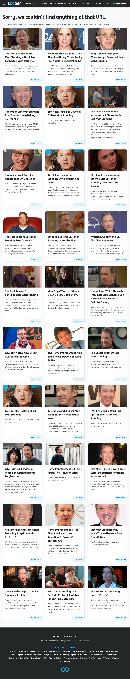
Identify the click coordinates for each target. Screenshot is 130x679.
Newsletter (119, 4)
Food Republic (64, 651)
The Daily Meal (70, 658)
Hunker (28, 655)
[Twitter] (92, 4)
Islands (37, 655)
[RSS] (108, 4)
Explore (43, 651)
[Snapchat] (104, 4)
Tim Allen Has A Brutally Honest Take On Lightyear (20, 177)
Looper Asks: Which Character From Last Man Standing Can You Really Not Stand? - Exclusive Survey (107, 296)
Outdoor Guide (96, 655)
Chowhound (21, 651)
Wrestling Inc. (65, 661)
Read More (35, 80)
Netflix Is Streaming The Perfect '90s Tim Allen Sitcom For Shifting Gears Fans (64, 595)
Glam (91, 651)
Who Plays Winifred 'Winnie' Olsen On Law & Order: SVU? (64, 293)
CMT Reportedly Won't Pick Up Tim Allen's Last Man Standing (105, 414)
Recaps (72, 3)
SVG (44, 658)
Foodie (52, 651)
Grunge (99, 651)
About (56, 636)
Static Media (52, 641)
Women (115, 658)
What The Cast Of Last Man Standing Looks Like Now (63, 238)
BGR (11, 651)
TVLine (106, 658)
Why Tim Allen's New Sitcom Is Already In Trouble (21, 354)
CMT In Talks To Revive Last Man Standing (20, 412)
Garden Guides (80, 651)
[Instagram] (96, 4)
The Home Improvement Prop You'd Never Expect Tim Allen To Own (65, 356)
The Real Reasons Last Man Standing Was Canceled (20, 238)
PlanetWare (111, 655)
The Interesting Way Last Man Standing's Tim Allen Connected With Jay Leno (20, 57)
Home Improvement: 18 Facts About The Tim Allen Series (65, 470)
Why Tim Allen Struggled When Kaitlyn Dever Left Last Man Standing (107, 57)
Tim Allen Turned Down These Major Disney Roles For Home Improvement (107, 472)
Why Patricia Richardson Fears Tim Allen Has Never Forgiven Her (20, 472)
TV (51, 3)
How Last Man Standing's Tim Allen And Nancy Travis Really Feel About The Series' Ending (65, 57)
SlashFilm (24, 658)
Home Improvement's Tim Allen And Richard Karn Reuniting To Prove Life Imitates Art (63, 535)
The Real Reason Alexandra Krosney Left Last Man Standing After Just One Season (106, 180)
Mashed (57, 655)
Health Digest (111, 651)
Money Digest (69, 655)
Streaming (60, 3)
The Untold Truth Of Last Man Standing (104, 354)
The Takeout (95, 658)
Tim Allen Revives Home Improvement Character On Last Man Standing (106, 115)
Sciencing (13, 658)
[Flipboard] (100, 4)
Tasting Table (54, 658)
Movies (43, 3)
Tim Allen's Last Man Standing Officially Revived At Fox (63, 178)
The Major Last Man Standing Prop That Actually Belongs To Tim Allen (22, 115)
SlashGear (35, 658)
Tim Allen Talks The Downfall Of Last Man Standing (64, 113)
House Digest (17, 655)
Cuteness (33, 651)
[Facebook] (84, 4)
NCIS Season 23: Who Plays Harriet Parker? (105, 593)
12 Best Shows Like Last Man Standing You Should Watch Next (64, 414)
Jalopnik (47, 655)
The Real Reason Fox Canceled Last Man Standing (21, 293)
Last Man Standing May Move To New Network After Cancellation (106, 533)
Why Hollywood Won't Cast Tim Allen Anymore (106, 238)
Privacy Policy (70, 636)
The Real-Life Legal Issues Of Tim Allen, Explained (21, 593)
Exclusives (31, 3)
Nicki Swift (82, 655)
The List (83, 658)
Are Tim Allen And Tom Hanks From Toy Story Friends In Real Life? (22, 533)
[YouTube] (88, 4)
